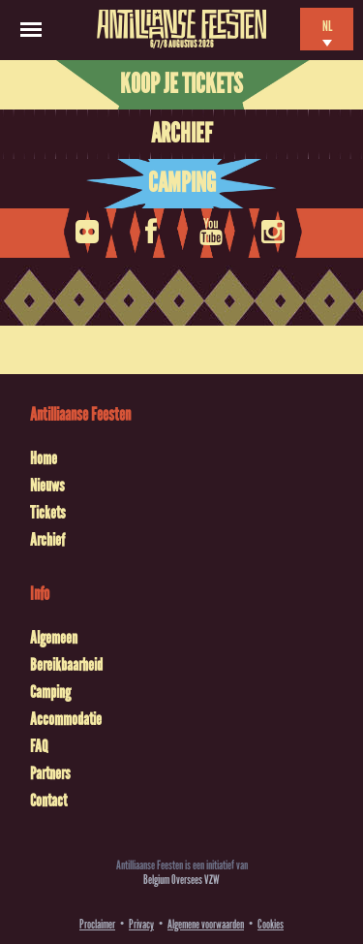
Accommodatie (66, 719)
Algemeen (53, 637)
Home (43, 458)
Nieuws (47, 485)
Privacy (141, 924)
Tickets (48, 512)
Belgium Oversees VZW (181, 879)
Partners (50, 773)
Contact (48, 800)
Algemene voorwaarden (205, 924)
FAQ (38, 746)
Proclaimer (97, 924)
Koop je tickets (181, 84)
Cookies (270, 924)
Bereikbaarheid (66, 665)
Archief (181, 133)
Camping (182, 183)
